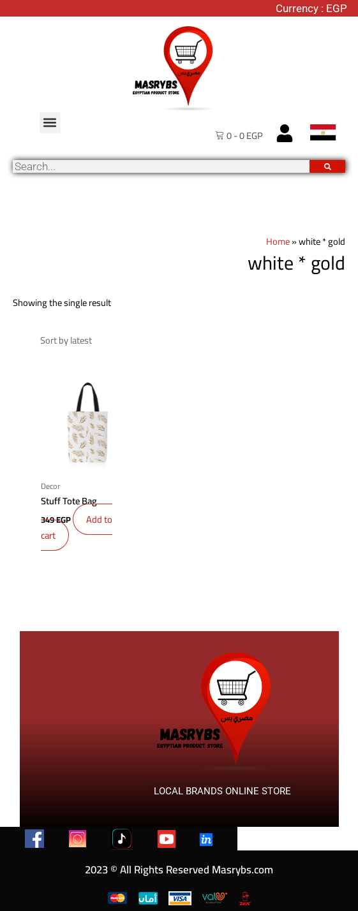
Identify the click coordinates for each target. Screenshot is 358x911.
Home (278, 241)
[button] (50, 122)
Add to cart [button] (76, 520)
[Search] (327, 166)
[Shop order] (189, 336)
